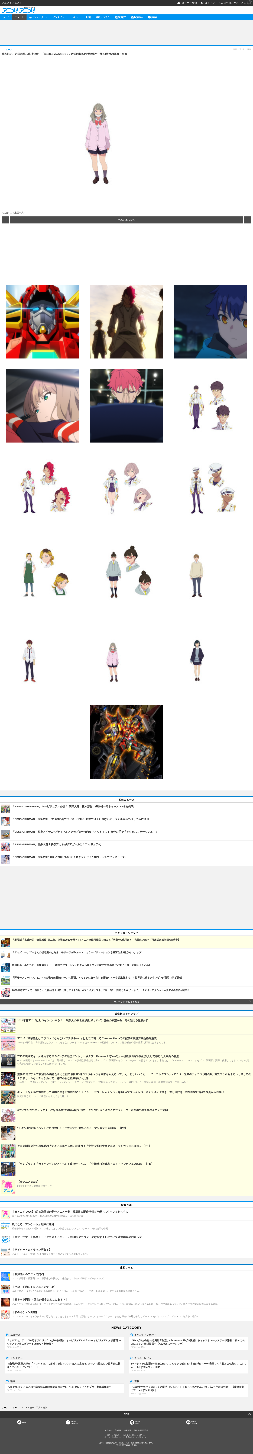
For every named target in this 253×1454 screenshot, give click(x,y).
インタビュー (59, 17)
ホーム (6, 17)
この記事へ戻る (126, 220)
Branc (153, 17)
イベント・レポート (145, 1334)
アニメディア (120, 17)
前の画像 (5, 219)
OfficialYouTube (194, 1422)
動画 (88, 17)
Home (24, 1422)
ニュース (19, 17)
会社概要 (127, 1430)
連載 (136, 1381)
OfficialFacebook (74, 1422)
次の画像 (247, 219)
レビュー (76, 17)
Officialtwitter (137, 1422)
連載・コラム (103, 17)
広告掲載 (118, 1430)
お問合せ (108, 1430)
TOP (126, 1414)
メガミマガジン (137, 17)
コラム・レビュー (144, 1358)
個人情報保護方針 (141, 1430)
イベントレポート (38, 17)
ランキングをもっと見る (126, 1002)
